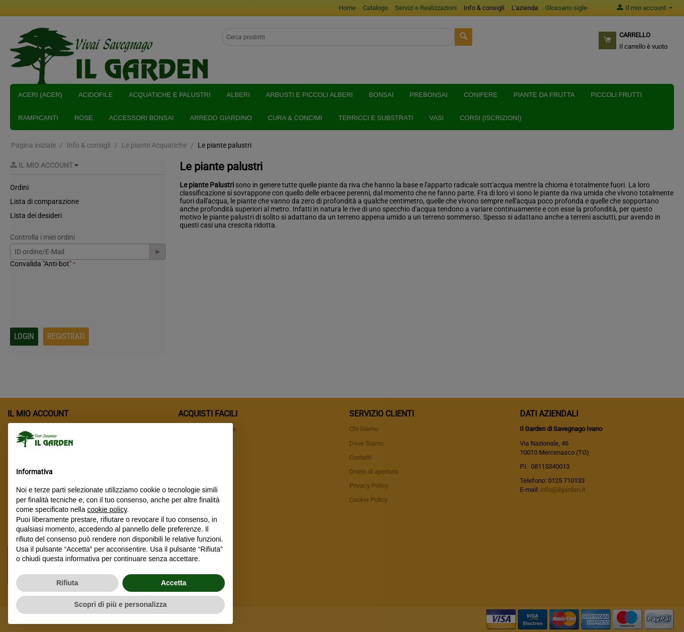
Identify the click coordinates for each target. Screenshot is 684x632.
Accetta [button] (174, 583)
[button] (220, 439)
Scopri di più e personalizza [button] (120, 604)
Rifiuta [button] (67, 583)
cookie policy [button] (107, 509)
